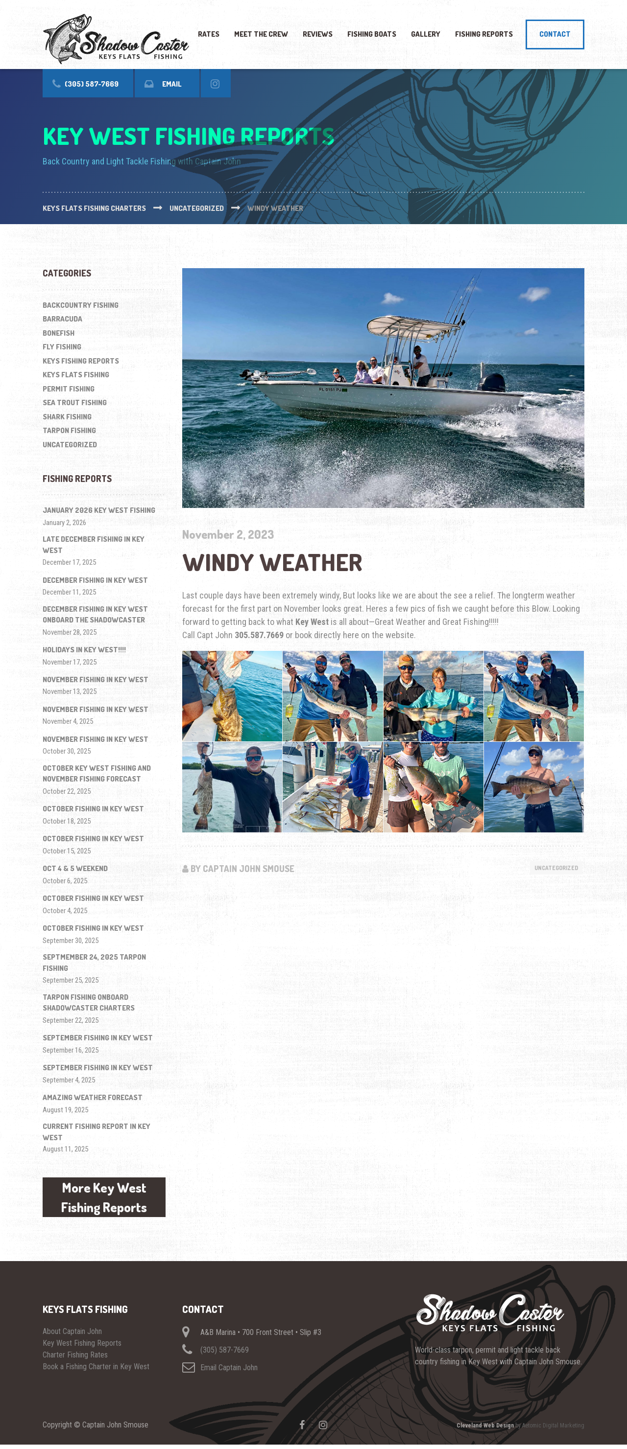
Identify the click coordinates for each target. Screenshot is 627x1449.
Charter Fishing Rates (75, 1359)
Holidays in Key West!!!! (84, 649)
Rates (208, 34)
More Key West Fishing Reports (104, 1199)
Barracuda (62, 318)
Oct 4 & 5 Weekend (75, 868)
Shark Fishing (67, 416)
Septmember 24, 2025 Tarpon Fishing (94, 962)
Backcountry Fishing (81, 305)
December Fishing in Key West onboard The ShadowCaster (95, 614)
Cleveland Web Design (485, 1429)
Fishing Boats (371, 34)
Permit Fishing (69, 388)
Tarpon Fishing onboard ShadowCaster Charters (89, 1002)
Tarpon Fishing (69, 430)
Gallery (425, 34)
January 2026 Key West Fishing (99, 510)
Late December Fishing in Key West (94, 544)
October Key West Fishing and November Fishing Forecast (97, 773)
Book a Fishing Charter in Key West (96, 1371)
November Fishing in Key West (95, 679)
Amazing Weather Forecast (93, 1097)
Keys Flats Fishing (76, 374)
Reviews (318, 34)
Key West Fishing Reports (82, 1347)
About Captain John (72, 1335)
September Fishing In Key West (98, 1067)
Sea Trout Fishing (75, 402)
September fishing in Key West (98, 1037)
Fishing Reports (484, 34)
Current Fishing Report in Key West (96, 1132)
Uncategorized (552, 868)
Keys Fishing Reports (81, 361)
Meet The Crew (261, 34)
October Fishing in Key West (93, 808)
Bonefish (58, 333)
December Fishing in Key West (95, 580)
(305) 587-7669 (224, 1354)
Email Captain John (229, 1372)
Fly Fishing (62, 346)
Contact (555, 34)
